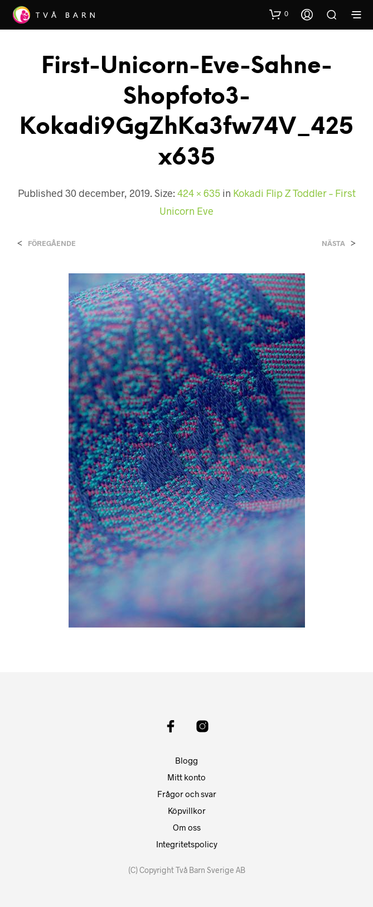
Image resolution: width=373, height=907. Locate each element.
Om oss (187, 827)
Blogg (186, 760)
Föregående (52, 243)
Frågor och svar (186, 794)
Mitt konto (186, 777)
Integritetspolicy (186, 844)
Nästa (333, 243)
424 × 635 (198, 193)
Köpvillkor (187, 810)
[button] (278, 14)
